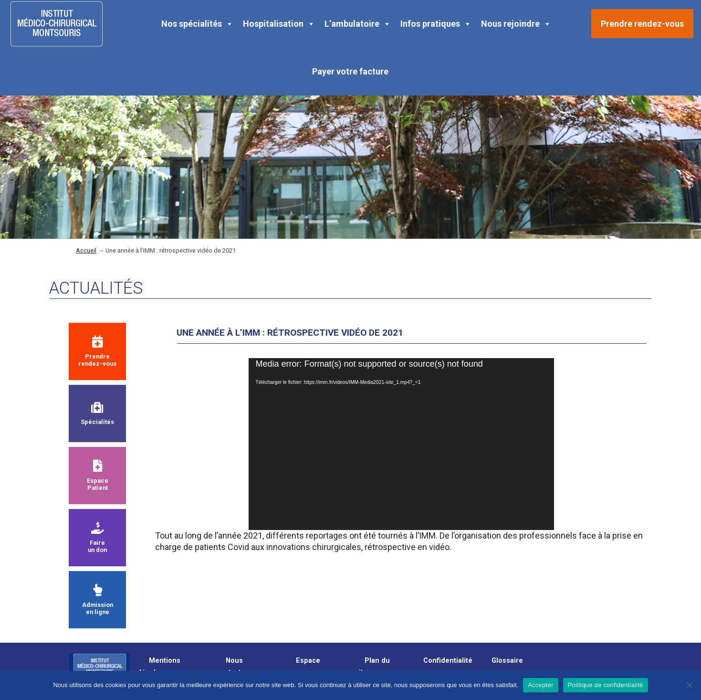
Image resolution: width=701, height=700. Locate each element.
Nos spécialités (197, 24)
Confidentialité (447, 661)
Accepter (540, 685)
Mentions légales (159, 667)
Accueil (86, 250)
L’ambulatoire (357, 24)
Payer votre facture (350, 71)
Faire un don (97, 537)
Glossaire (507, 661)
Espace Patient (97, 475)
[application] (401, 444)
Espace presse (303, 667)
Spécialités (97, 414)
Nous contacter (232, 667)
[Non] (689, 685)
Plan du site (372, 667)
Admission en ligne (97, 599)
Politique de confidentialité (605, 685)
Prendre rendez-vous (642, 24)
